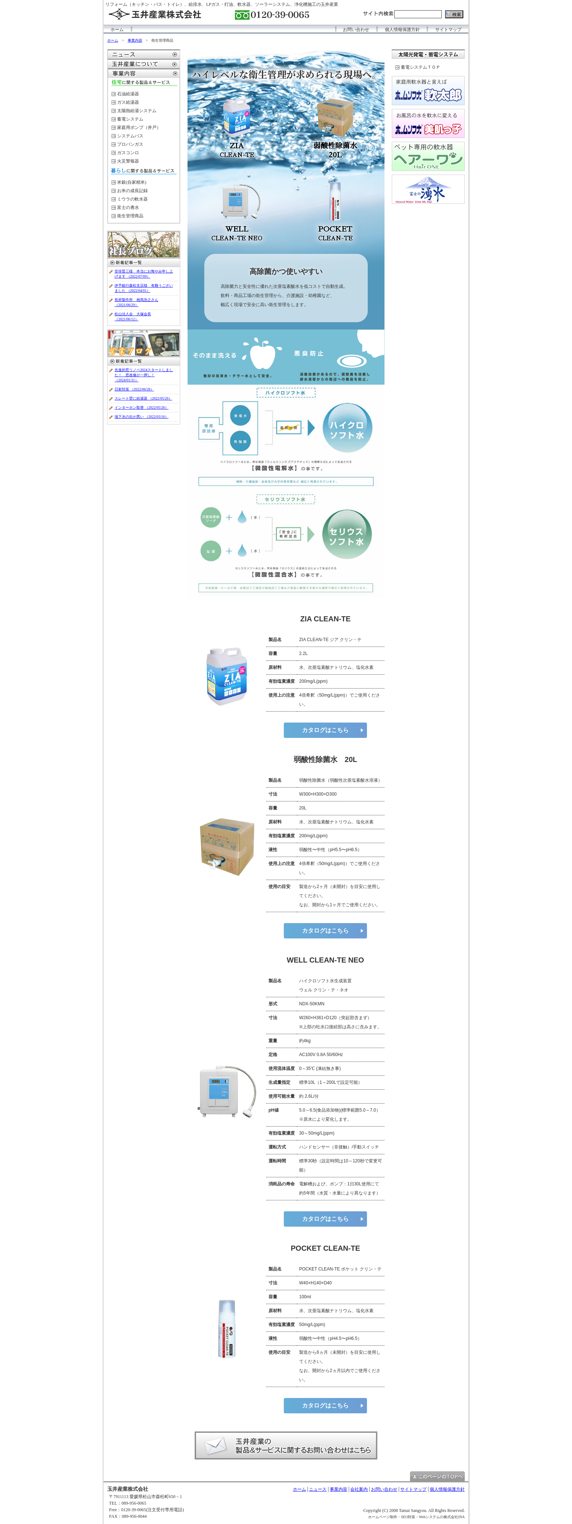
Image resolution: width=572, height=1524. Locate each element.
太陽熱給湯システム (136, 110)
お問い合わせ (356, 29)
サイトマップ (448, 29)
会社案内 (359, 1489)
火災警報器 (128, 161)
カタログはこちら (325, 730)
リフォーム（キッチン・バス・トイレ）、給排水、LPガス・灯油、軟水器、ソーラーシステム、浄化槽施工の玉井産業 (221, 4)
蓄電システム (130, 119)
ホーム (117, 29)
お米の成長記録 (132, 190)
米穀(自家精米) (131, 182)
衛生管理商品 (130, 215)
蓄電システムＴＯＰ (420, 67)
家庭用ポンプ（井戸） (139, 127)
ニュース (317, 1489)
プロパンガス (130, 144)
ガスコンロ (128, 152)
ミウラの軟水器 (132, 199)
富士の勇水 (128, 207)
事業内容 (135, 40)
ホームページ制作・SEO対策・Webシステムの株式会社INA (416, 1517)
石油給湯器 (128, 93)
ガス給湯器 (128, 102)
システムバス (130, 135)
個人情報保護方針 (402, 29)
